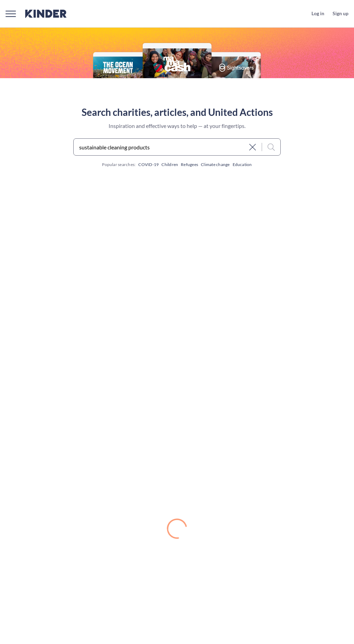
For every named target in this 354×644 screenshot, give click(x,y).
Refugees (189, 164)
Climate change (215, 164)
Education (242, 164)
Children (169, 164)
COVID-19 (148, 164)
